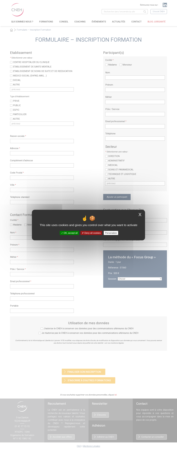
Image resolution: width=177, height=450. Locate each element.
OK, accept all (69, 233)
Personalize (111, 233)
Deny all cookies (91, 233)
